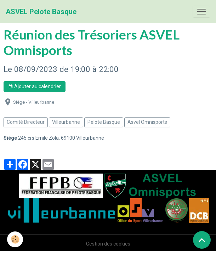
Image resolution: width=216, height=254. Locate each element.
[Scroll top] (202, 240)
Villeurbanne (66, 122)
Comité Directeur (26, 122)
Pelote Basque (103, 122)
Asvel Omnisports (147, 122)
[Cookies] (15, 239)
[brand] (41, 11)
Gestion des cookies (108, 244)
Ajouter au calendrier (34, 87)
